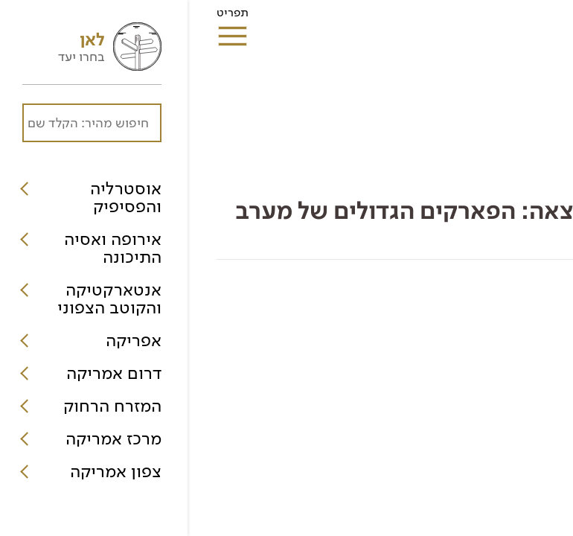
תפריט (45, 17)
